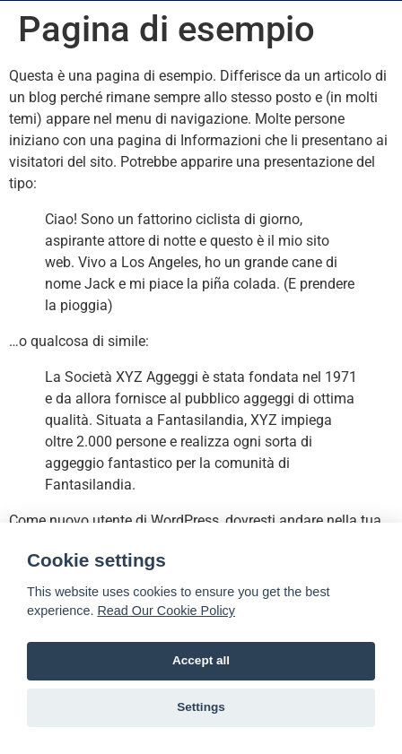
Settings (201, 707)
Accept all (201, 660)
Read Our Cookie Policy (166, 610)
